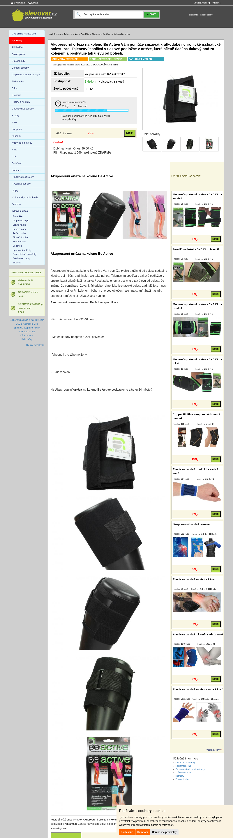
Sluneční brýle (20, 237)
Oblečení (16, 163)
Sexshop (17, 245)
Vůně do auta (26, 335)
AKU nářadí (18, 47)
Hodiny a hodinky (21, 101)
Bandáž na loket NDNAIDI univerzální (197, 249)
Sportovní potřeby (22, 250)
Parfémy (16, 170)
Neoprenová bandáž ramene (191, 524)
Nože (14, 149)
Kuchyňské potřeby (22, 142)
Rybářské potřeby (21, 183)
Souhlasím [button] (127, 832)
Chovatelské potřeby (23, 108)
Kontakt (33, 2)
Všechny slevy (213, 750)
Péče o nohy (19, 233)
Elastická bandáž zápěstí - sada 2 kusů (198, 689)
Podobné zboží (182, 779)
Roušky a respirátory (23, 176)
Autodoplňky (18, 54)
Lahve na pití (19, 224)
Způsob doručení (183, 772)
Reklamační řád (183, 766)
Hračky (15, 115)
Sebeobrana (19, 241)
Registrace (200, 2)
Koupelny (17, 129)
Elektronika (18, 81)
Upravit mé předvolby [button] (164, 832)
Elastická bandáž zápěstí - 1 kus (194, 579)
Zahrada (16, 204)
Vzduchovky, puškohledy (25, 197)
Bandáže (85, 34)
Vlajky (15, 190)
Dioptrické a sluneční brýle (26, 74)
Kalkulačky (27, 339)
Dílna (14, 88)
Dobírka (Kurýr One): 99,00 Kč (73, 148)
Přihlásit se (215, 2)
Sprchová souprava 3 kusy (27, 327)
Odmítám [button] (142, 832)
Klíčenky (16, 136)
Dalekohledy (18, 61)
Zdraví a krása (71, 34)
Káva (14, 122)
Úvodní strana (19, 2)
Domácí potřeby (20, 67)
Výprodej (17, 40)
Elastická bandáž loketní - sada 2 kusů (198, 634)
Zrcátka (17, 262)
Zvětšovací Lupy (21, 258)
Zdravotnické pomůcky (25, 254)
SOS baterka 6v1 (26, 331)
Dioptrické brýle (21, 220)
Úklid (14, 156)
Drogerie (16, 95)
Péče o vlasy (19, 229)
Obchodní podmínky (185, 762)
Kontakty (179, 776)
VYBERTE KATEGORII (24, 33)
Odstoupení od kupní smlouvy (190, 769)
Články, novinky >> (35, 345)
